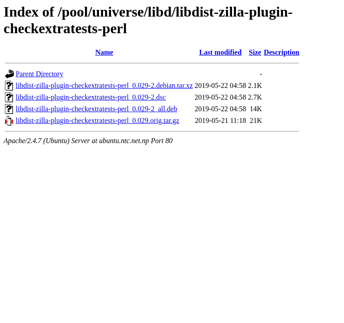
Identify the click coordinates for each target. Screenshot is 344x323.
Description (281, 52)
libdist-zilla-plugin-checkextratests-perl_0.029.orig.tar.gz (97, 120)
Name (104, 52)
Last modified (220, 52)
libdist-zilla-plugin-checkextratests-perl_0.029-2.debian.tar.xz (104, 85)
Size (255, 52)
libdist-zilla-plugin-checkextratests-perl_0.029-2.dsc (91, 97)
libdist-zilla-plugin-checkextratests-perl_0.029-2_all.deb (96, 109)
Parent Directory (39, 74)
